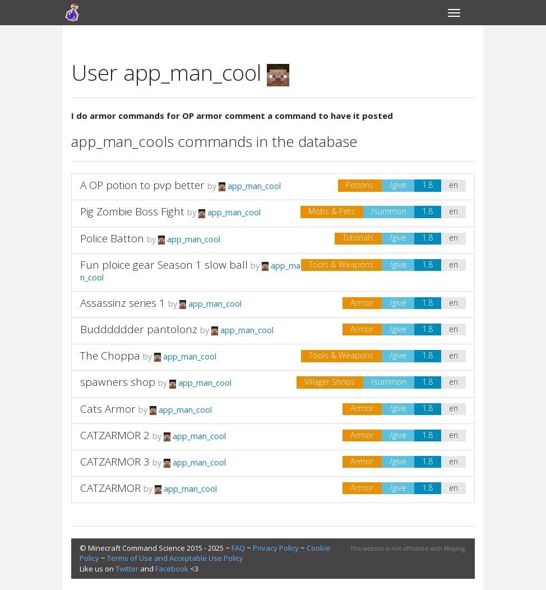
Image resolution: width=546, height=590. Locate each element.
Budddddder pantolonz (138, 329)
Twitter (126, 569)
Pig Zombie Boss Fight (132, 211)
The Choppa (110, 355)
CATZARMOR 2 (115, 435)
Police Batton (112, 238)
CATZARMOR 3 (115, 461)
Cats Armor (108, 409)
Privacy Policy (276, 548)
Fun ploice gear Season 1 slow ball (164, 264)
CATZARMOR (110, 488)
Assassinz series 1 (122, 303)
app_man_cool (250, 186)
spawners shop (117, 382)
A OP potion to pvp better (142, 185)
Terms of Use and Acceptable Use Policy (175, 558)
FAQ (238, 548)
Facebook (171, 569)
